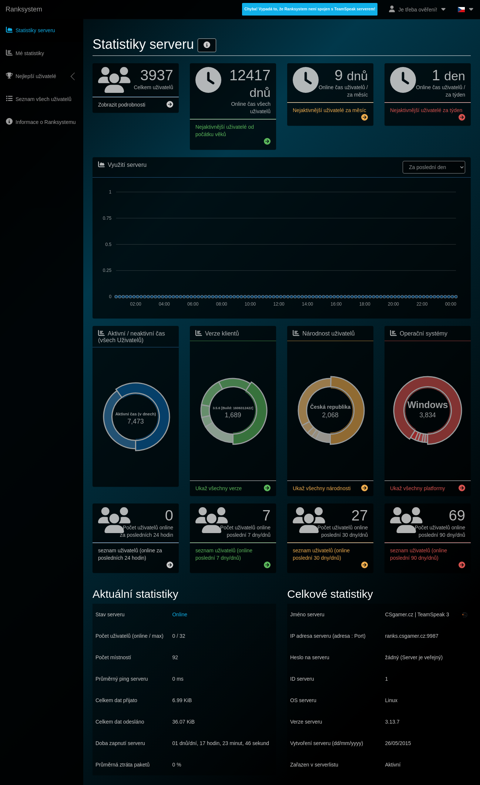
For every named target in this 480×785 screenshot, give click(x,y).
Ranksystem (24, 9)
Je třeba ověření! (418, 9)
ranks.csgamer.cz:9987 (412, 635)
